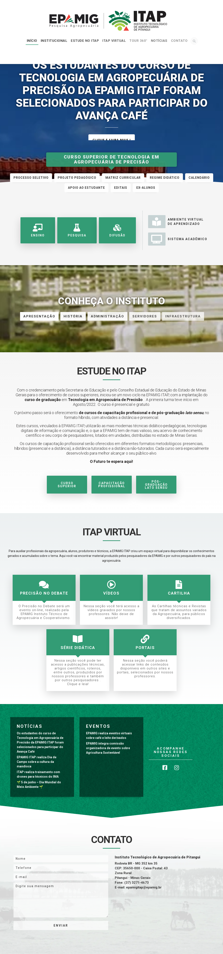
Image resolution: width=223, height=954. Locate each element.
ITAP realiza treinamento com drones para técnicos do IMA (38, 774)
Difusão (116, 230)
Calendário (199, 177)
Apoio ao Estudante (86, 187)
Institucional (54, 41)
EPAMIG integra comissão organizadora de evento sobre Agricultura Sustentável (108, 748)
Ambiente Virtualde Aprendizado (176, 221)
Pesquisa (77, 230)
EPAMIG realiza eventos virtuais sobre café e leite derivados (109, 736)
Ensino (38, 230)
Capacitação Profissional (111, 484)
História (73, 316)
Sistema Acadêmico (177, 239)
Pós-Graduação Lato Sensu (156, 484)
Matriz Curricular (123, 177)
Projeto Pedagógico (77, 177)
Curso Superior (67, 484)
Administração (107, 316)
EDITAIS (120, 187)
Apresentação (39, 316)
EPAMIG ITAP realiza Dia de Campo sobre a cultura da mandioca (36, 761)
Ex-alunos (145, 187)
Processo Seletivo (31, 177)
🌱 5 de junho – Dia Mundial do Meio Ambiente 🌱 (39, 784)
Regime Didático (164, 177)
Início (32, 41)
